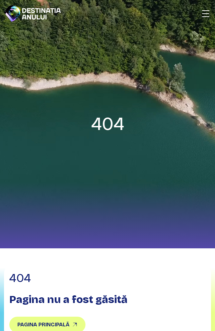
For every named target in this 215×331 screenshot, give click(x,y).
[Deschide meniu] (205, 13)
